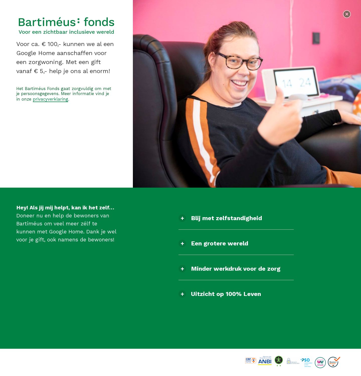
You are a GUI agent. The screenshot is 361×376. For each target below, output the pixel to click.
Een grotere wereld (219, 243)
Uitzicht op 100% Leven (226, 293)
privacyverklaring (50, 99)
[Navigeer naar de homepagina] (347, 14)
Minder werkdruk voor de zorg (236, 268)
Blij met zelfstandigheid (226, 218)
